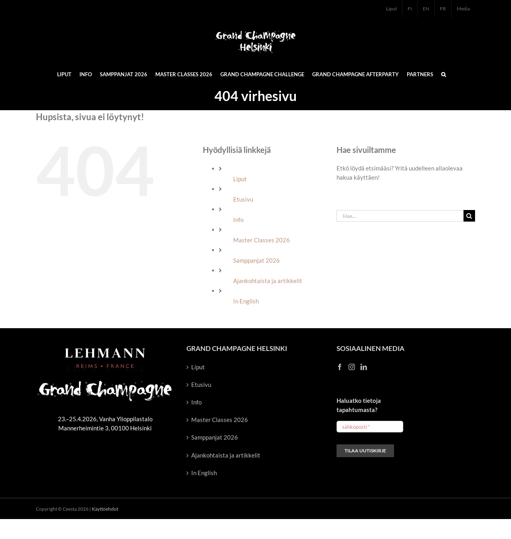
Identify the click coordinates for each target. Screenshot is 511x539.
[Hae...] (400, 216)
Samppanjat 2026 (256, 260)
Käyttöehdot (105, 509)
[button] (443, 74)
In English (246, 301)
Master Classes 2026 (261, 240)
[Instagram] (352, 367)
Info (238, 219)
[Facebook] (340, 367)
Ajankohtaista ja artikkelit (267, 280)
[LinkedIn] (363, 367)
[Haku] (469, 216)
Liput (240, 178)
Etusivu (243, 199)
